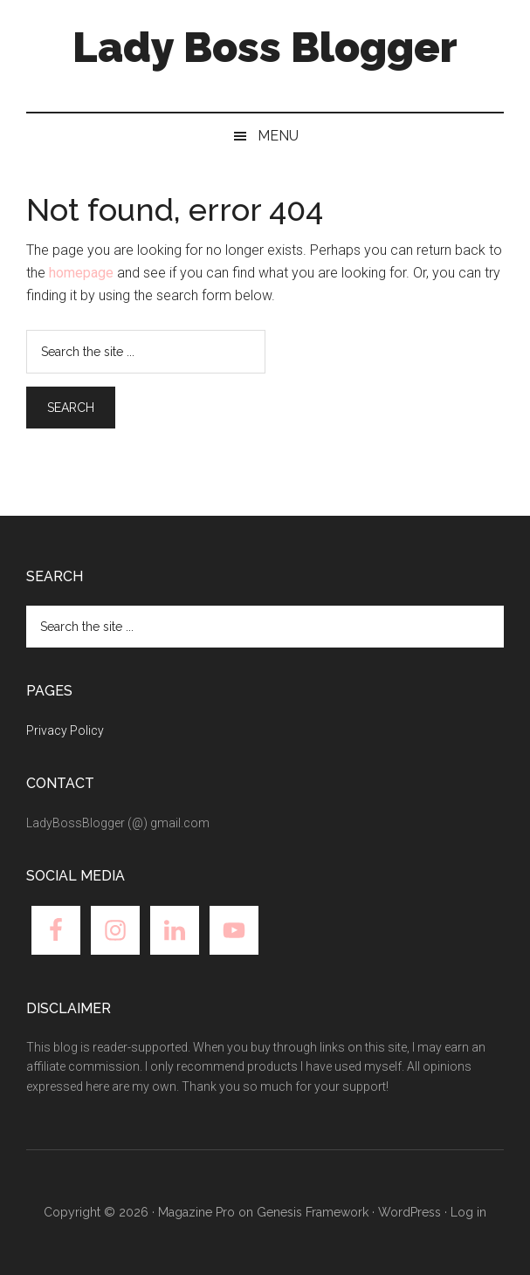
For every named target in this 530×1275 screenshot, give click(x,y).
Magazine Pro (196, 1212)
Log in (468, 1212)
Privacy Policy (65, 730)
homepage (81, 272)
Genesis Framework (312, 1212)
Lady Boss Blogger (265, 47)
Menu (278, 135)
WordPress (409, 1212)
